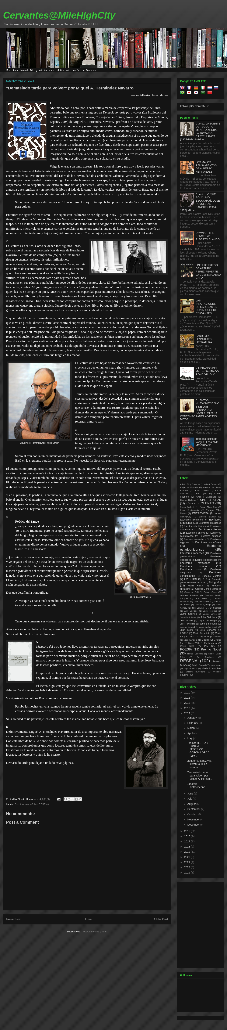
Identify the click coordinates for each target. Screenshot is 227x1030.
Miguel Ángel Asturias (210, 637)
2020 (187, 857)
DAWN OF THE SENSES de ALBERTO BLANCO (208, 236)
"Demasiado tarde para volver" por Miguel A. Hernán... (199, 775)
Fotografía (215, 582)
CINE (203, 499)
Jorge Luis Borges (207, 620)
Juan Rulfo (186, 630)
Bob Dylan (201, 493)
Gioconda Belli (191, 592)
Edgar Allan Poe (208, 507)
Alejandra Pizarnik (189, 487)
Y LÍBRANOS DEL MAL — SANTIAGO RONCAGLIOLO (207, 371)
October (192, 814)
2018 (187, 846)
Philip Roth (187, 646)
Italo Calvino (198, 608)
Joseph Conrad (187, 627)
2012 (187, 702)
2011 (187, 697)
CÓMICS (190, 503)
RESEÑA (44, 804)
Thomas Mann (214, 665)
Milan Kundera (190, 640)
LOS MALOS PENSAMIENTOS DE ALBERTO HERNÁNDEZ (206, 167)
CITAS (217, 499)
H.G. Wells (201, 598)
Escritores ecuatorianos (195, 539)
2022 (187, 867)
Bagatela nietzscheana (196, 785)
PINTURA (209, 646)
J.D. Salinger (214, 608)
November (193, 819)
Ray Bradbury (205, 657)
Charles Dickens (188, 500)
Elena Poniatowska (189, 510)
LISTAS (184, 633)
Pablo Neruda (211, 643)
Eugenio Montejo (211, 576)
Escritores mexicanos (195, 562)
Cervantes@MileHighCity (59, 15)
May (190, 738)
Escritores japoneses (206, 560)
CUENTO (207, 503)
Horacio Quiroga (203, 604)
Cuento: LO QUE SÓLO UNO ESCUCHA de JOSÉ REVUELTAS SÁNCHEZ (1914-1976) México (200, 202)
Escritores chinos (195, 532)
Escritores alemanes (191, 519)
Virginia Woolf (190, 668)
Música (205, 640)
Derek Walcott (187, 507)
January (192, 717)
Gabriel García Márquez (208, 589)
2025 (187, 872)
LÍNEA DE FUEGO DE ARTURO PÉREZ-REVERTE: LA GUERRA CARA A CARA (208, 271)
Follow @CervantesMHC (194, 106)
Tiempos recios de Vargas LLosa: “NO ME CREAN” (207, 442)
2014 (187, 713)
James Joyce (210, 614)
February (193, 722)
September (194, 809)
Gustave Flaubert (189, 595)
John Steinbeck (209, 617)
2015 (187, 831)
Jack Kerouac (210, 611)
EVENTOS (190, 579)
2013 (187, 708)
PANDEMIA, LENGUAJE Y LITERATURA (204, 339)
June (190, 793)
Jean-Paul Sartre (188, 617)
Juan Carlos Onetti (208, 627)
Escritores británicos (195, 526)
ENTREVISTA (200, 513)
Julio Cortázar (208, 630)
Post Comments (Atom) (94, 931)
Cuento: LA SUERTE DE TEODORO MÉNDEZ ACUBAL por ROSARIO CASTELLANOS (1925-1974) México (200, 131)
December (193, 824)
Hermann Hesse (202, 601)
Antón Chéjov (201, 490)
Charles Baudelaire (206, 497)
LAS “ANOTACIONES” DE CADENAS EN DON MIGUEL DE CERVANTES (206, 307)
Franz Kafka (195, 585)
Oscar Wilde (194, 643)
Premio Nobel (211, 649)
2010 (187, 692)
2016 (187, 836)
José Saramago (208, 623)
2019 (187, 851)
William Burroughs (195, 672)
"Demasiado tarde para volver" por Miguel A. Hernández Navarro (70, 88)
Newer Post (13, 919)
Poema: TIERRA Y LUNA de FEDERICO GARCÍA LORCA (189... (198, 749)
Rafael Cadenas (195, 654)
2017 (187, 841)
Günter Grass (210, 592)
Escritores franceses (192, 553)
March (191, 727)
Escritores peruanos (195, 566)
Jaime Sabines (188, 614)
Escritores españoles (26, 804)
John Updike (187, 620)
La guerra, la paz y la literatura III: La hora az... (199, 764)
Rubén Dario (198, 665)
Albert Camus (210, 484)
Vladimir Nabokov (211, 668)
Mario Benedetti (201, 633)
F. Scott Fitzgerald (212, 579)
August (191, 803)
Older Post (161, 919)
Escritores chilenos (209, 529)
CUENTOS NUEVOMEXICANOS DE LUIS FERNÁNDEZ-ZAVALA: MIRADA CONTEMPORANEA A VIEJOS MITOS (199, 410)
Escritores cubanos (210, 536)
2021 (187, 862)
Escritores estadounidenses (200, 547)
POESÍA (186, 649)
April (190, 733)
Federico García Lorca (194, 582)
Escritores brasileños (210, 523)
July (190, 798)
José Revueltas (187, 624)
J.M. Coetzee (191, 611)
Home (88, 919)
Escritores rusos (190, 569)
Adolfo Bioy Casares (190, 484)
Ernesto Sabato (207, 517)
